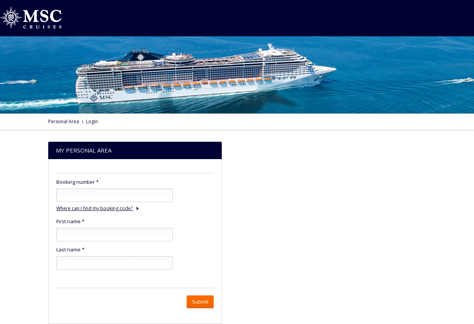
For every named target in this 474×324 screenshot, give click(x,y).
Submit (200, 301)
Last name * (70, 249)
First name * (70, 221)
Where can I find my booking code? (97, 208)
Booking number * (77, 181)
